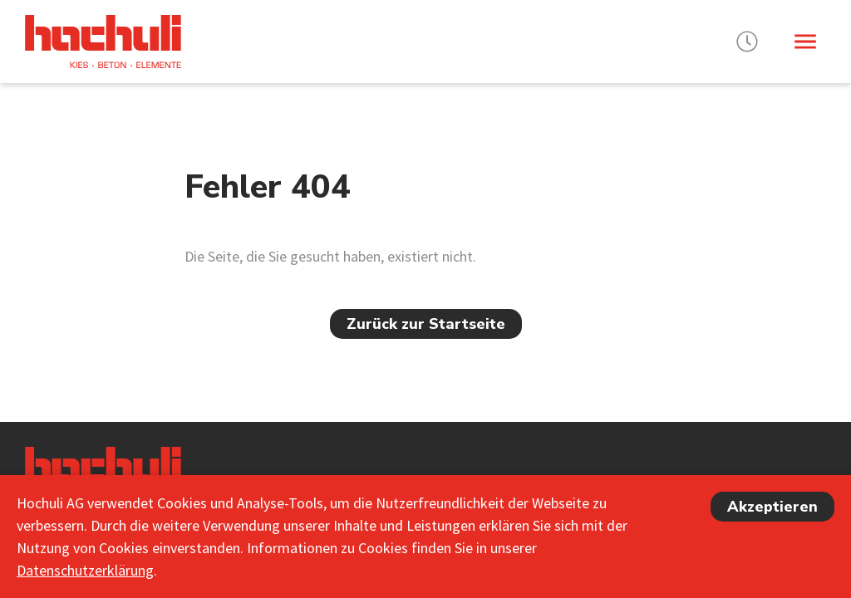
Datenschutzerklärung (85, 570)
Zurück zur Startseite (426, 324)
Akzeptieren (772, 507)
